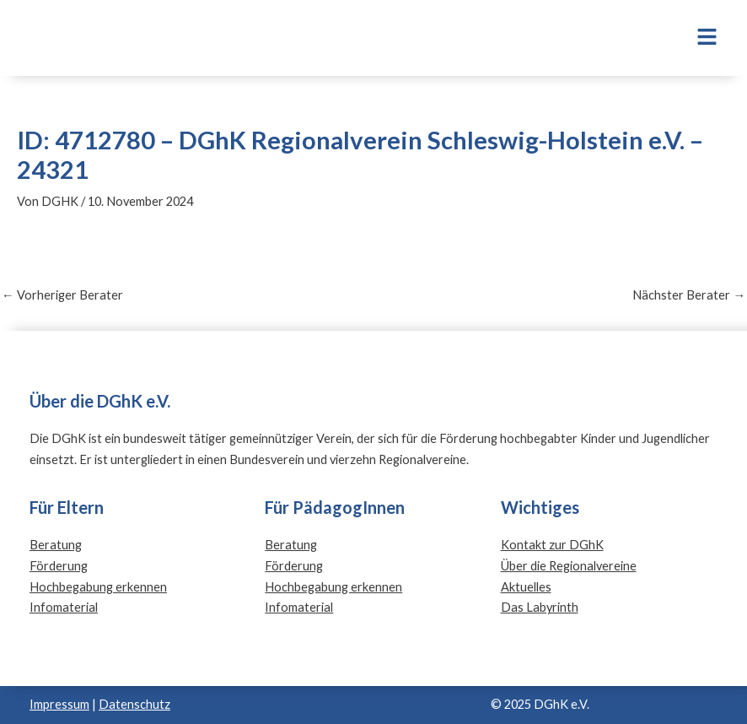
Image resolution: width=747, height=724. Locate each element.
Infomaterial (64, 607)
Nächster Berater (688, 295)
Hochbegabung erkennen (98, 587)
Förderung (59, 566)
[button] (631, 38)
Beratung (56, 545)
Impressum (59, 704)
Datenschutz (134, 704)
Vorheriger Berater (62, 295)
